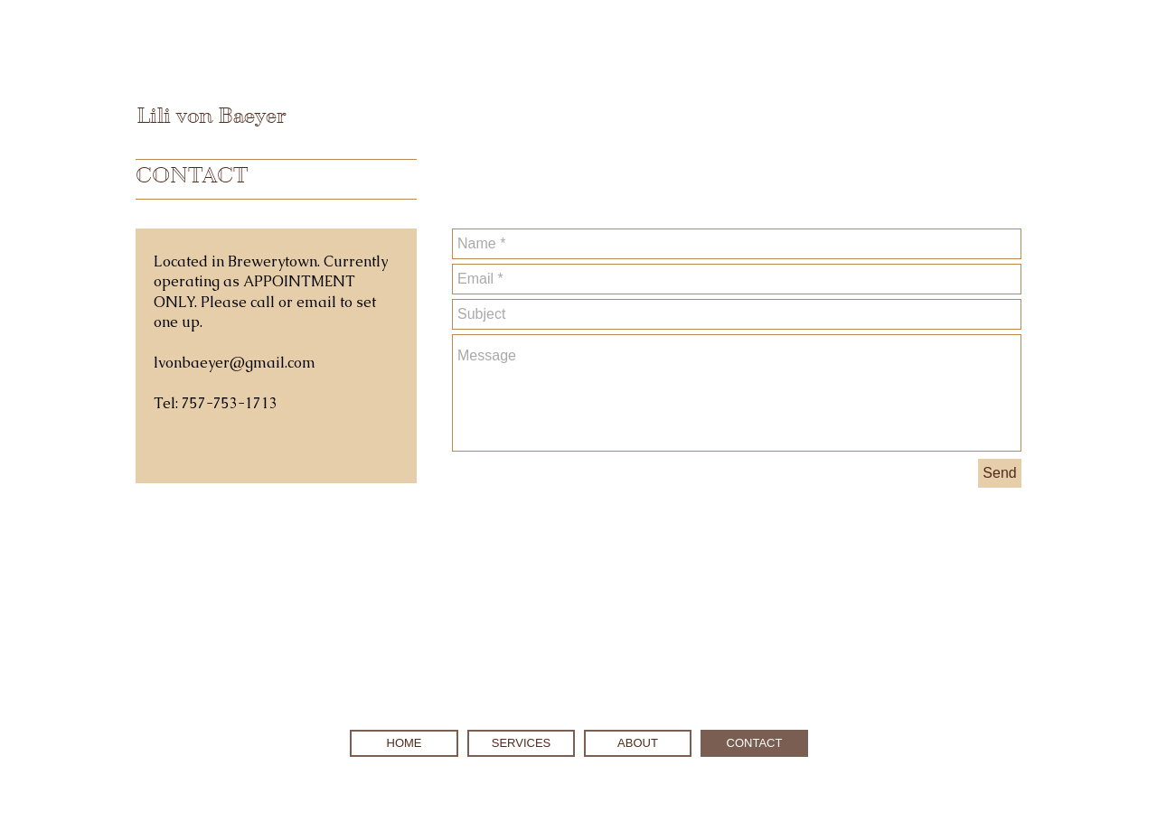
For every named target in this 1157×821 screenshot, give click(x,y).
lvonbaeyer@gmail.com (234, 362)
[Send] (999, 473)
